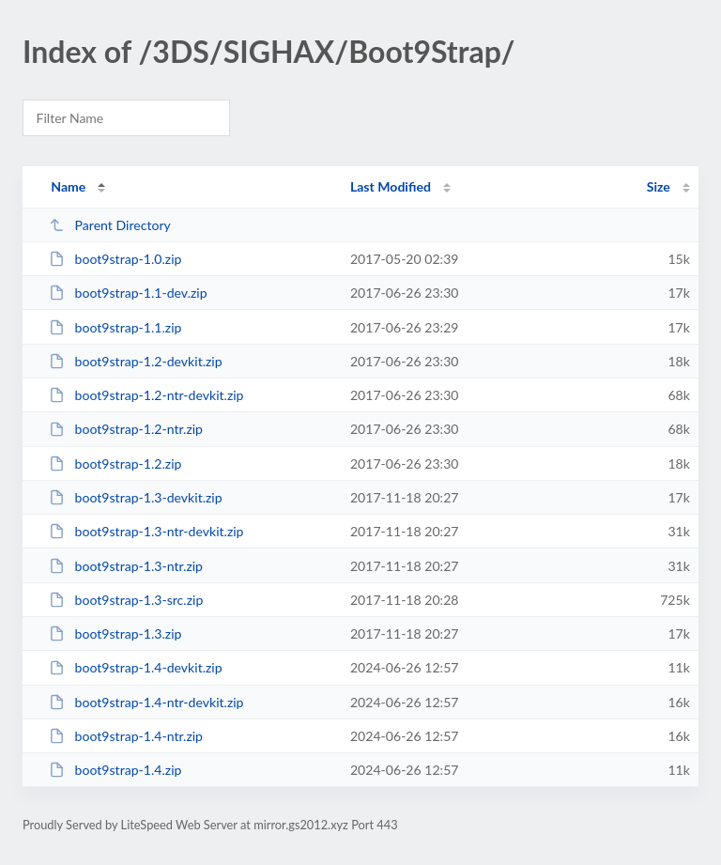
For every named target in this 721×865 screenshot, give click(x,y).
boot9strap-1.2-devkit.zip (135, 361)
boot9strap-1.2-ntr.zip (126, 429)
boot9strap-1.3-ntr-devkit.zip (146, 531)
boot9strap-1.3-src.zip (126, 600)
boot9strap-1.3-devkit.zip (135, 497)
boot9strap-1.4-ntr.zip (126, 736)
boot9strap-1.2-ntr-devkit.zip (146, 395)
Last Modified (390, 186)
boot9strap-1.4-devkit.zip (135, 667)
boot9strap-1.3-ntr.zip (126, 566)
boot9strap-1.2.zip (115, 463)
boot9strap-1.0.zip (115, 259)
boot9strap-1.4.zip (115, 770)
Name (68, 186)
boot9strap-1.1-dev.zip (128, 293)
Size (658, 186)
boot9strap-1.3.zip (115, 633)
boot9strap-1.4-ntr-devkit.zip (146, 702)
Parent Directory (110, 225)
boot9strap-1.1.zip (115, 327)
